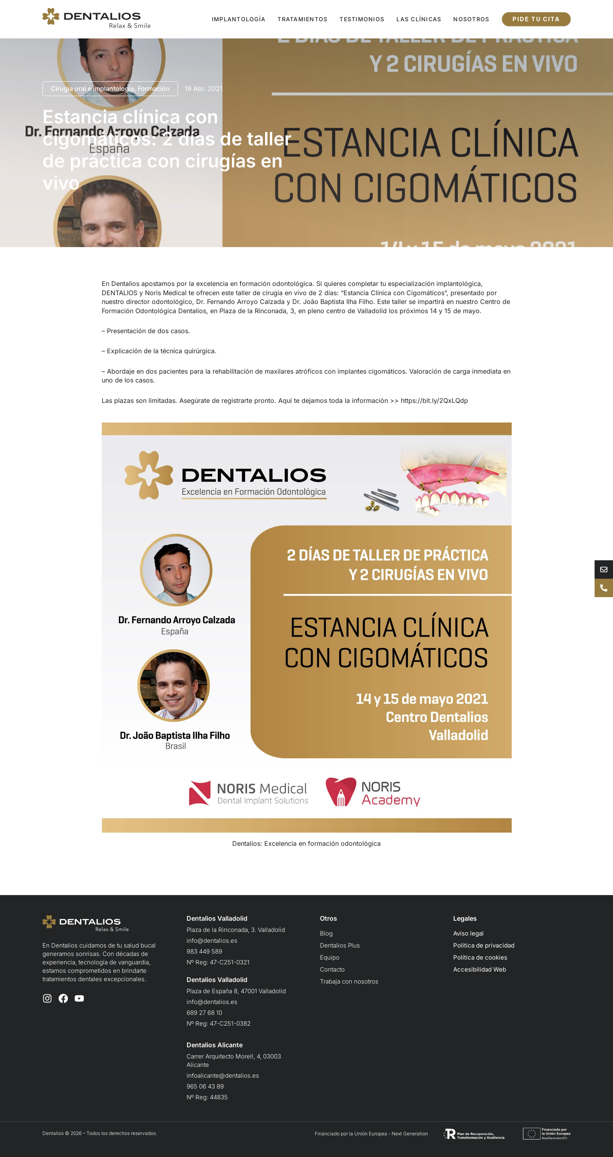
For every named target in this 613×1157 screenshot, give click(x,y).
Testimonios (362, 19)
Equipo (330, 957)
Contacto (332, 969)
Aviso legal (468, 933)
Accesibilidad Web (479, 969)
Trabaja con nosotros (349, 981)
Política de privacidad (484, 945)
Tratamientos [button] (302, 19)
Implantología (238, 19)
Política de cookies (480, 957)
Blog (326, 933)
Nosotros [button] (471, 19)
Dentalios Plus (340, 945)
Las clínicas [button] (418, 19)
